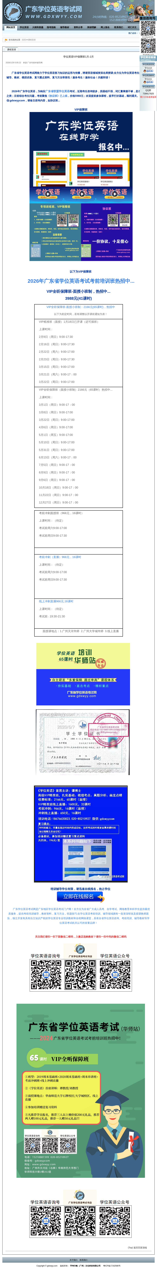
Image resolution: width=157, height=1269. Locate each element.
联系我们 (118, 27)
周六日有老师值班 (148, 97)
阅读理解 (91, 27)
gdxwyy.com (52, 1266)
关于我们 (73, 1260)
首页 (24, 40)
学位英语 (24, 27)
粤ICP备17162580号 (112, 1266)
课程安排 (32, 40)
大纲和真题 (37, 27)
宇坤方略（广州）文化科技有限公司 (85, 1266)
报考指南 (51, 27)
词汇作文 (132, 27)
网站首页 (10, 27)
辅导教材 (64, 27)
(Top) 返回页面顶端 (137, 1247)
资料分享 (78, 27)
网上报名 (105, 27)
